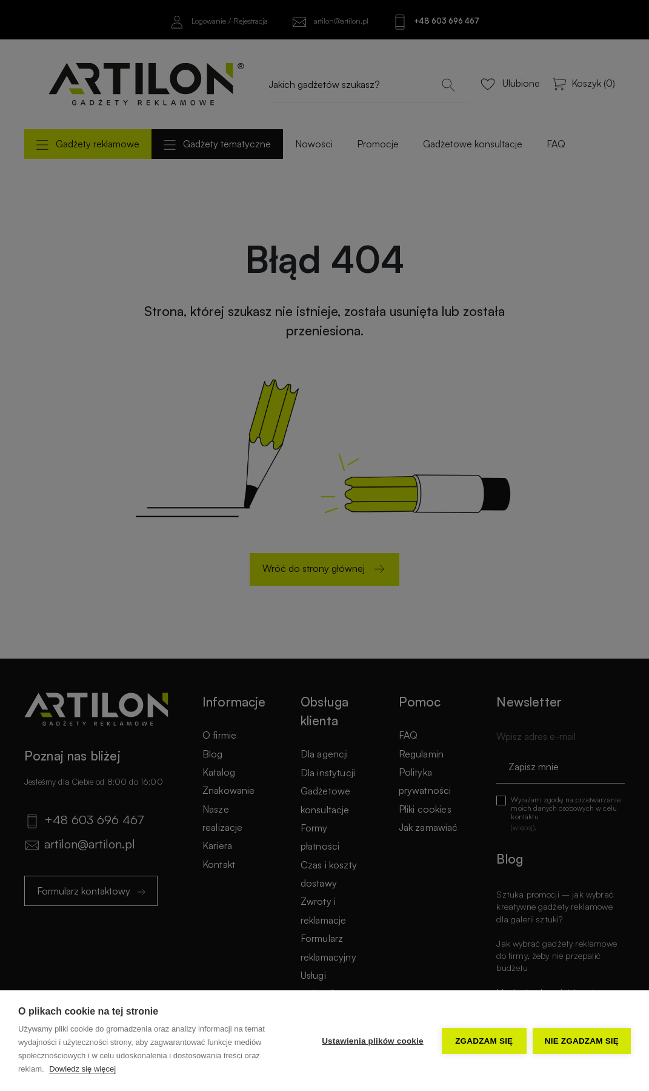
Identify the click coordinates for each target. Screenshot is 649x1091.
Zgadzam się (484, 1041)
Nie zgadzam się (582, 1041)
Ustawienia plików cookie (373, 1041)
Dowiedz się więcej (82, 1068)
